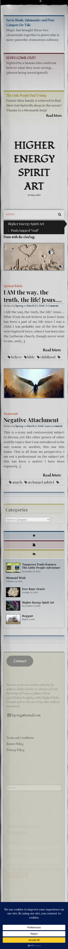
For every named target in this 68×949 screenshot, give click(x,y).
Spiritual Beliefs (13, 286)
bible (31, 357)
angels (17, 482)
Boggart (27, 616)
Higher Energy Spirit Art (34, 166)
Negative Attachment (31, 420)
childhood (47, 357)
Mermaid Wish (15, 578)
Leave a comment (53, 426)
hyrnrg (19, 306)
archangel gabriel (41, 482)
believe (16, 357)
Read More (52, 350)
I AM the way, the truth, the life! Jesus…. (33, 295)
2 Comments (51, 306)
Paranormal (11, 414)
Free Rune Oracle (33, 589)
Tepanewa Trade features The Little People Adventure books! (41, 568)
